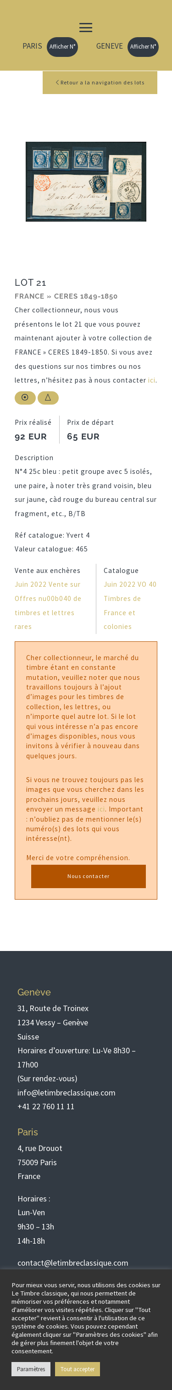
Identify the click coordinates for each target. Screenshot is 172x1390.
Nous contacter (88, 876)
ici (151, 380)
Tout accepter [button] (77, 1369)
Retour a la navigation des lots (100, 82)
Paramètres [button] (31, 1369)
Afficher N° (62, 46)
